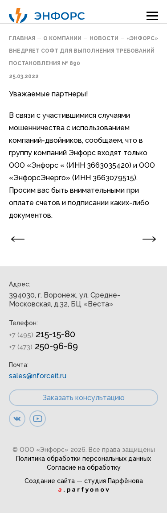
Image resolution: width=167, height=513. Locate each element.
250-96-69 (43, 346)
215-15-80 (42, 334)
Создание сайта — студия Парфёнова (83, 480)
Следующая (146, 239)
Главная (22, 38)
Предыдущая (21, 239)
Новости (104, 38)
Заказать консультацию (84, 397)
